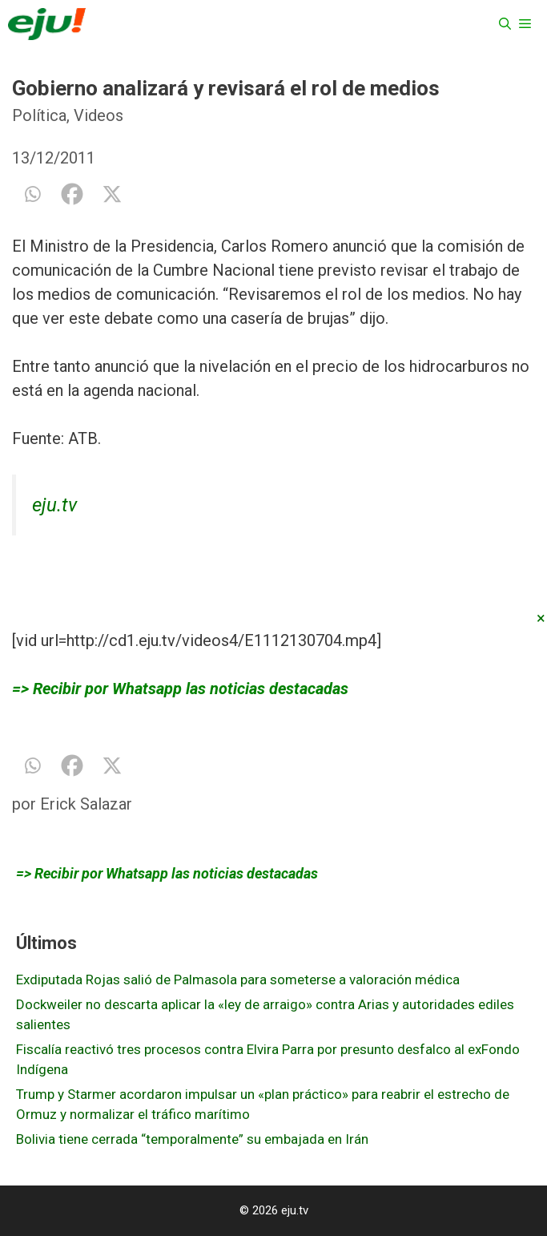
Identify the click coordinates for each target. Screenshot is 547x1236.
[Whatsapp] (32, 194)
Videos (98, 115)
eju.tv (54, 505)
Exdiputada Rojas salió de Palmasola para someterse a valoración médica (238, 979)
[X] (112, 194)
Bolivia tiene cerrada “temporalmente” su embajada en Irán (192, 1139)
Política (39, 115)
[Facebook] (72, 194)
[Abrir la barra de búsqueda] (505, 24)
